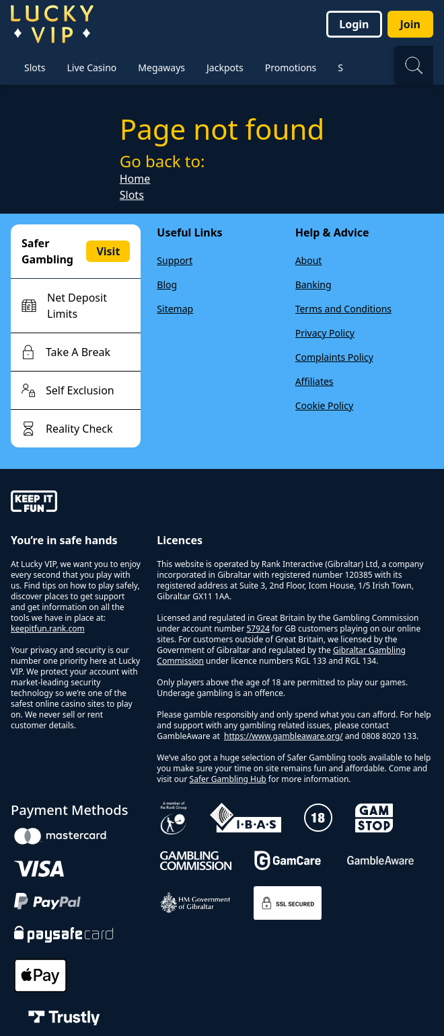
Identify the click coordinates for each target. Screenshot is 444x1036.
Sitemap (175, 308)
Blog (167, 284)
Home (135, 178)
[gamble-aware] (76, 503)
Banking (313, 284)
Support (174, 260)
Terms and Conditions (343, 308)
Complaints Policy (334, 357)
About (308, 260)
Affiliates (314, 381)
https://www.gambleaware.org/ (283, 736)
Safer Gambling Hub (228, 779)
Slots (132, 194)
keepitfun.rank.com (48, 628)
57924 (257, 628)
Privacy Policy (325, 333)
